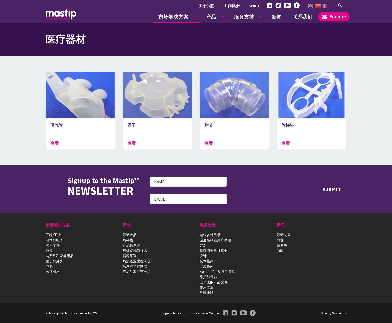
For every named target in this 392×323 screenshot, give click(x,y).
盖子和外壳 (54, 261)
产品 (211, 17)
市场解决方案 (173, 17)
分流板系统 (131, 245)
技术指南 (207, 261)
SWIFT (254, 5)
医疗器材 (53, 271)
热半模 (128, 240)
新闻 (277, 17)
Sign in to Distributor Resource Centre (190, 313)
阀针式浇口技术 (135, 250)
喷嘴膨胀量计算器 (214, 250)
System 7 (339, 313)
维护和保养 (208, 277)
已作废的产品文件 (214, 282)
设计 (203, 256)
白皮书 (282, 245)
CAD (203, 245)
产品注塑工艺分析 (137, 271)
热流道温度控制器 (137, 261)
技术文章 (207, 287)
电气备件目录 (210, 235)
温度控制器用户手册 (215, 240)
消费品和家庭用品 (60, 256)
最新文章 (284, 235)
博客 (280, 240)
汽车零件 (53, 245)
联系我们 (302, 17)
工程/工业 (53, 235)
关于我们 (207, 5)
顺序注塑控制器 (135, 266)
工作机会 (232, 5)
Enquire (334, 16)
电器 (49, 266)
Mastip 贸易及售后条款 (217, 271)
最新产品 (130, 235)
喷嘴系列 (130, 256)
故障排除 (207, 292)
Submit (331, 189)
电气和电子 (54, 240)
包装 (49, 250)
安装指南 (207, 266)
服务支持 (244, 17)
